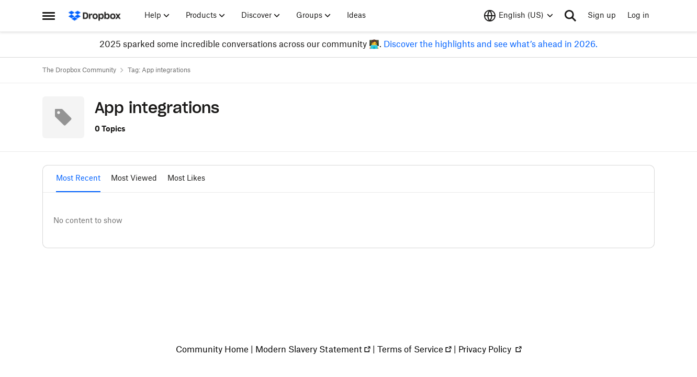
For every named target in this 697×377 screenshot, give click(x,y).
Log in (638, 15)
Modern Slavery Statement (308, 350)
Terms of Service (410, 350)
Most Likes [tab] (186, 178)
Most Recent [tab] (78, 178)
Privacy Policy (485, 350)
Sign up (602, 15)
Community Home (212, 350)
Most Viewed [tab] (134, 178)
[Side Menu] (48, 16)
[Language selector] (518, 15)
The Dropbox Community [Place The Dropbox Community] (79, 70)
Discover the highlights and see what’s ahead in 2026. (489, 44)
